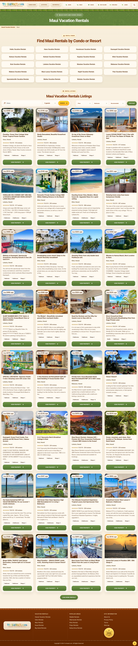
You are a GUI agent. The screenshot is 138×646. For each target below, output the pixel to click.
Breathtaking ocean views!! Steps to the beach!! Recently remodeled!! (51, 256)
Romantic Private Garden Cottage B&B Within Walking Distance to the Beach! (50, 196)
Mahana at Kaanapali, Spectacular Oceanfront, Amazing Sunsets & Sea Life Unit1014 (17, 257)
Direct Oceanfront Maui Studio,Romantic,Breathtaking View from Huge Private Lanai (120, 318)
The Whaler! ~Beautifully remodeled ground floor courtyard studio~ (50, 317)
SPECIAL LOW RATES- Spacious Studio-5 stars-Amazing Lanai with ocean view (17, 378)
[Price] (84, 103)
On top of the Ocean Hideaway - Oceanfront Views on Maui (83, 135)
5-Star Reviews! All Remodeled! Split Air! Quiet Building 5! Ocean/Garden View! (51, 378)
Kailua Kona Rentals (75, 628)
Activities (44, 4)
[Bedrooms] (101, 103)
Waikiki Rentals (74, 617)
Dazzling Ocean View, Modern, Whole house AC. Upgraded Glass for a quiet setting (85, 197)
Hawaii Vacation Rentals (8, 27)
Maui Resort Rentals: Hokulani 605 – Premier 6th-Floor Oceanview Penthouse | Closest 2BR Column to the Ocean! (86, 439)
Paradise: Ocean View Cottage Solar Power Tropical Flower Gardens (15, 135)
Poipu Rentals (73, 625)
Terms (106, 622)
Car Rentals (55, 4)
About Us (107, 617)
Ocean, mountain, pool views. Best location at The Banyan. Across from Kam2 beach (119, 439)
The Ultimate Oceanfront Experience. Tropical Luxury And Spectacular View (85, 501)
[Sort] (117, 103)
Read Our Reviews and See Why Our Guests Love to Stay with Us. (84, 317)
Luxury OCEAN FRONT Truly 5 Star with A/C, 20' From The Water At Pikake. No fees (120, 136)
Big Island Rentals (40, 628)
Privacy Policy (108, 620)
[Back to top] (135, 643)
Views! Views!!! (111, 377)
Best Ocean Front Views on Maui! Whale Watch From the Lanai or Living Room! (86, 561)
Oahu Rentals (39, 620)
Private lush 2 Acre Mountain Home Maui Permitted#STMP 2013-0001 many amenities (86, 378)
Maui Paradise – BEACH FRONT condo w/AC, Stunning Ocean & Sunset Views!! (51, 561)
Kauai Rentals (39, 625)
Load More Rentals (69, 597)
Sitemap (106, 625)
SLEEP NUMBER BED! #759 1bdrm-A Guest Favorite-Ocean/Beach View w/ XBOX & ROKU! (16, 318)
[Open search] (134, 4)
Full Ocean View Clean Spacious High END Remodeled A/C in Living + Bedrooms (50, 502)
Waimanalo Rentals (75, 620)
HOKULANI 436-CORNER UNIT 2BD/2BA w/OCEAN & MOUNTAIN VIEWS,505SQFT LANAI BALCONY (17, 197)
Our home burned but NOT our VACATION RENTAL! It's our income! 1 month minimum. (16, 502)
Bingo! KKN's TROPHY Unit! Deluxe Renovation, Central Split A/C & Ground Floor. (16, 562)
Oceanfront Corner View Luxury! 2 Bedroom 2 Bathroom (118, 501)
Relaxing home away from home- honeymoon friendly (117, 196)
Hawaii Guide (32, 4)
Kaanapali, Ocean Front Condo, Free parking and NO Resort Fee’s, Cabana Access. (16, 439)
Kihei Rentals (73, 622)
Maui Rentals (39, 622)
